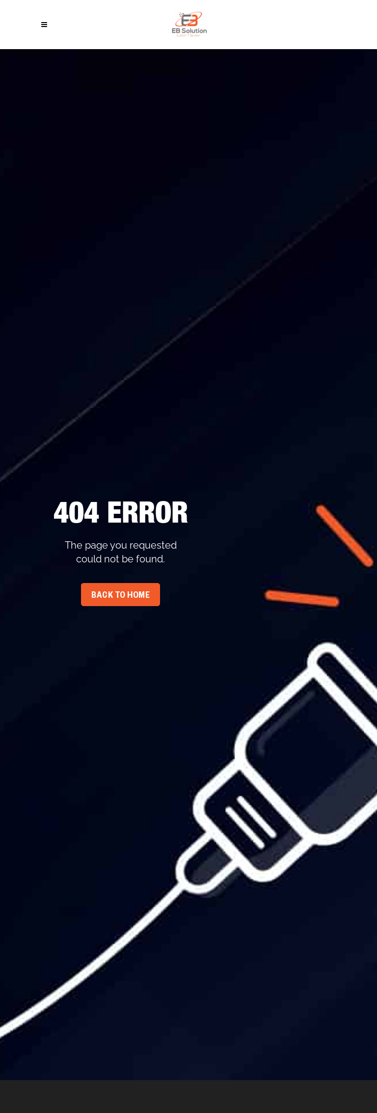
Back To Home (120, 596)
